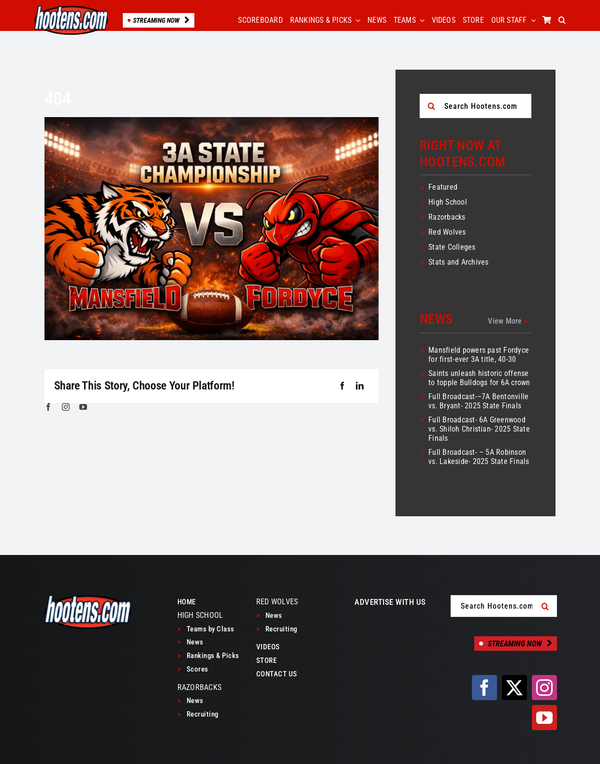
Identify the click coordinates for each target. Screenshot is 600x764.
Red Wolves (447, 232)
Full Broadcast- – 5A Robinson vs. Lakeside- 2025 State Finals (478, 457)
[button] (562, 20)
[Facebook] (342, 386)
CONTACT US (276, 674)
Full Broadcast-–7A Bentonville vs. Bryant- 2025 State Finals (478, 401)
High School (447, 202)
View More (507, 321)
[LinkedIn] (359, 386)
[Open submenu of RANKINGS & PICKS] (355, 20)
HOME (186, 602)
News (190, 642)
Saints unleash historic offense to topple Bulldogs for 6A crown (479, 378)
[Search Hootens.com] (475, 106)
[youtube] (83, 407)
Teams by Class (205, 629)
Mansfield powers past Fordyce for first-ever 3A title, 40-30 (478, 354)
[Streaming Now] (515, 643)
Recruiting (198, 714)
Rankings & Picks (208, 655)
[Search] (432, 106)
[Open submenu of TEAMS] (420, 20)
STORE (266, 660)
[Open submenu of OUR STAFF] (531, 20)
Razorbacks (446, 217)
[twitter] (514, 687)
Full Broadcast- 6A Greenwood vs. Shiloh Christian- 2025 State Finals (479, 429)
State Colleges (451, 247)
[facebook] (48, 407)
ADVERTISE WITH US (390, 602)
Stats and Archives (458, 262)
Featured (442, 187)
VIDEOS (268, 647)
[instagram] (66, 407)
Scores (192, 669)
